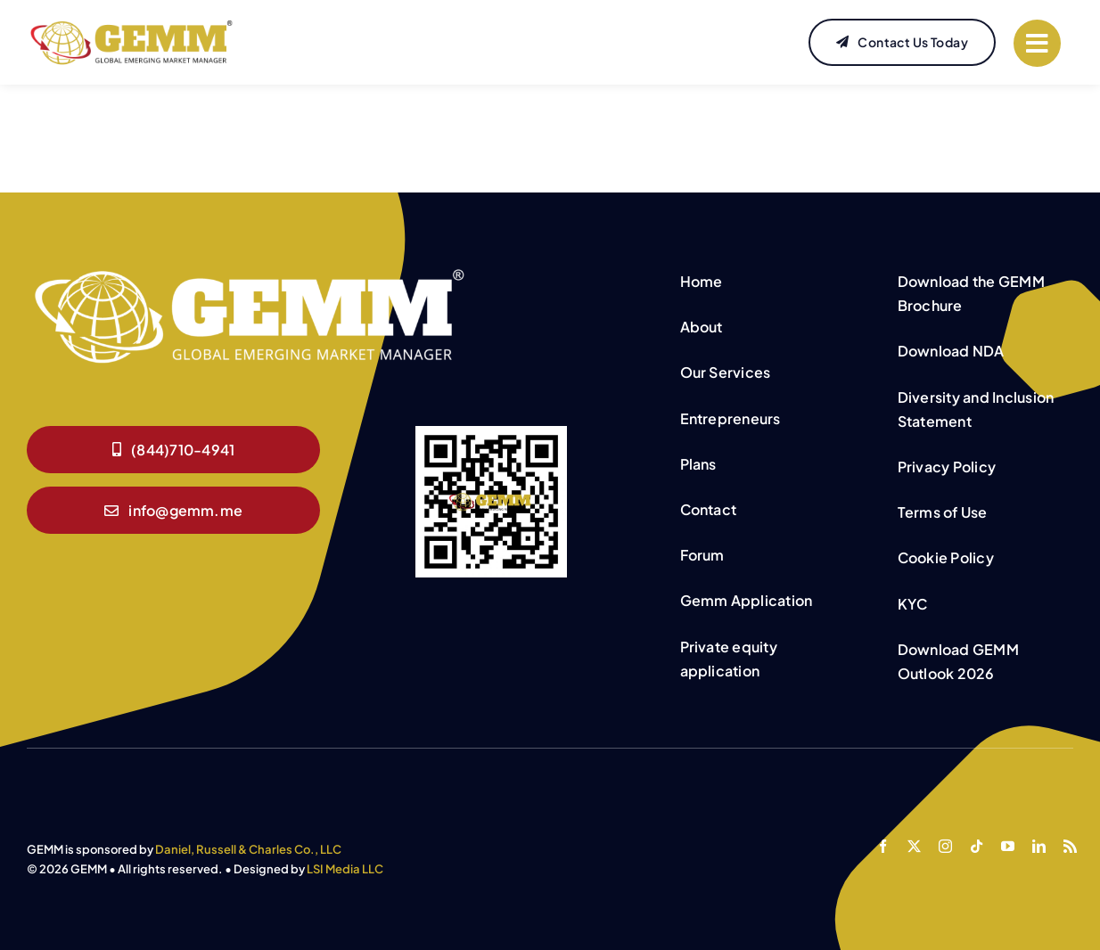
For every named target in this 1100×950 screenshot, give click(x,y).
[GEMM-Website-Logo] (131, 25)
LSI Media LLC (345, 869)
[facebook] (883, 846)
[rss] (1070, 846)
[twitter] (914, 846)
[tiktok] (976, 846)
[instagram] (945, 846)
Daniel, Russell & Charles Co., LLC (248, 849)
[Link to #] (1037, 43)
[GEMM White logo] (249, 271)
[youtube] (1007, 846)
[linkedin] (1039, 846)
